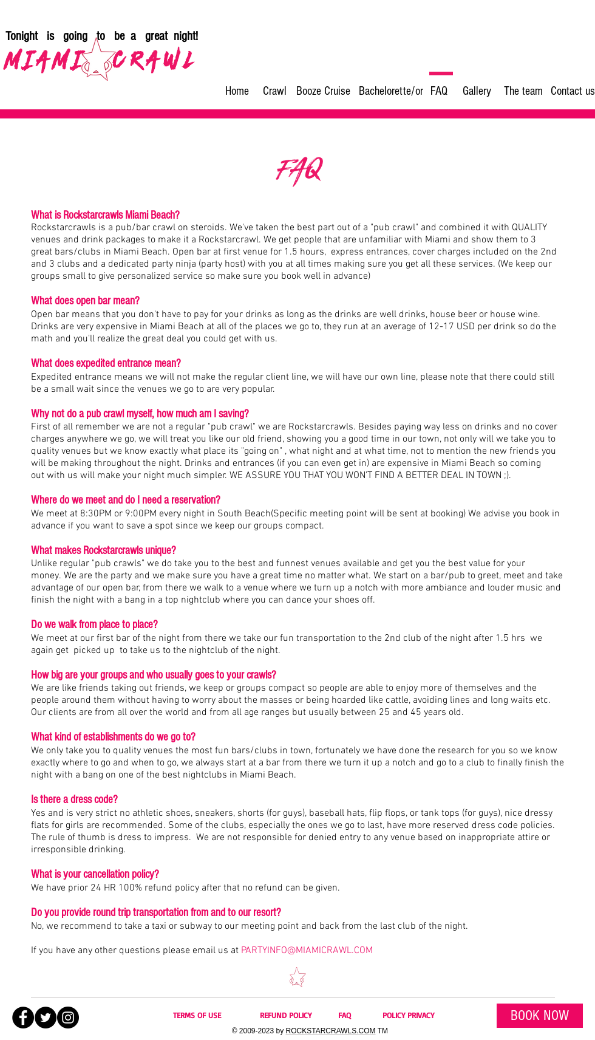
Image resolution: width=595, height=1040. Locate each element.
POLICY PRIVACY (408, 1015)
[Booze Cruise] (323, 91)
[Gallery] (476, 91)
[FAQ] (439, 91)
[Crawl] (274, 91)
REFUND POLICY (285, 1015)
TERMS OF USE (197, 1015)
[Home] (237, 91)
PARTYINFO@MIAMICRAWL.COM (307, 951)
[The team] (523, 91)
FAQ (344, 1015)
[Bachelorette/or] (391, 91)
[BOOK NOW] (540, 1016)
